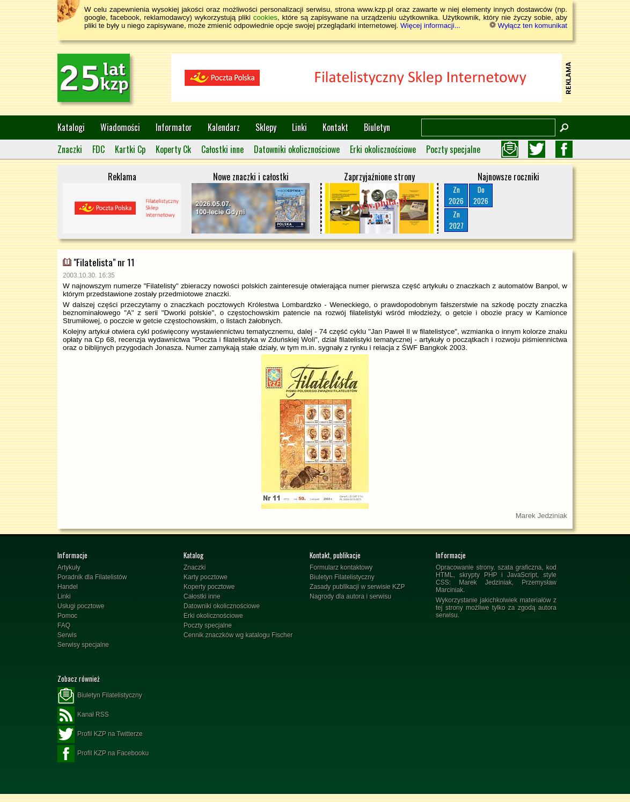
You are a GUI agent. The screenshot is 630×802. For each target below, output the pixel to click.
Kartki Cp (130, 149)
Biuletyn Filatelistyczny (342, 577)
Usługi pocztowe (80, 606)
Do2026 (480, 195)
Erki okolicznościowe (383, 149)
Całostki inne (222, 149)
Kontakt (335, 127)
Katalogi (71, 127)
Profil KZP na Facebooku (103, 753)
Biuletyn (377, 127)
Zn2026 (456, 195)
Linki (299, 127)
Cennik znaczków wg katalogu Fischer (238, 635)
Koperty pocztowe (209, 586)
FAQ (63, 625)
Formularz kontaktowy (341, 567)
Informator (174, 127)
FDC (98, 149)
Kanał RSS (83, 715)
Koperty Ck (173, 149)
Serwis (67, 635)
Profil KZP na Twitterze (100, 734)
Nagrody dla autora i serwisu (350, 596)
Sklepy (265, 127)
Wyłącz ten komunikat (528, 25)
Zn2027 (456, 220)
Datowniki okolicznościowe (297, 149)
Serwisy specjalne (83, 644)
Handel (67, 586)
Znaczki (69, 149)
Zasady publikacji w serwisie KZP (357, 586)
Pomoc (67, 615)
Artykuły (68, 567)
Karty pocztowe (206, 577)
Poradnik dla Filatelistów (92, 577)
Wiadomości (120, 127)
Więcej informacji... (430, 25)
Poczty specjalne (453, 149)
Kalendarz (224, 127)
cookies (265, 17)
